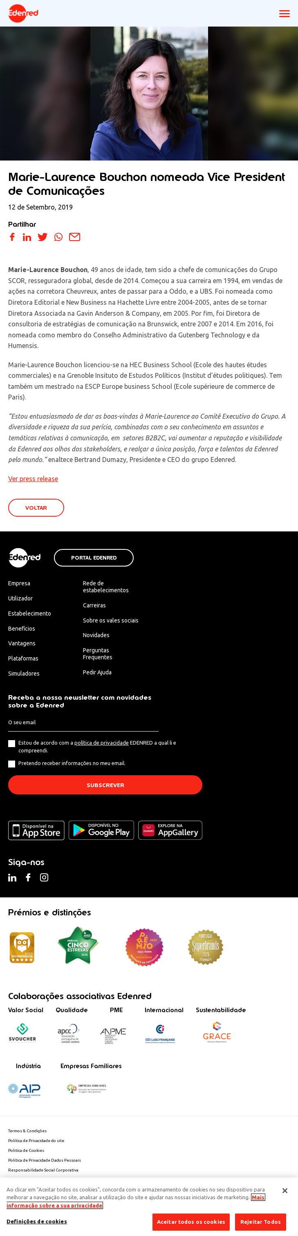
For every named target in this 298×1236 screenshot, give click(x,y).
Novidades (96, 635)
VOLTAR (36, 507)
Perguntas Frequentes (97, 653)
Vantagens (22, 643)
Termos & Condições (27, 1131)
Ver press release (33, 478)
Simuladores (24, 673)
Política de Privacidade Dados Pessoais (44, 1160)
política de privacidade (101, 742)
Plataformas (23, 658)
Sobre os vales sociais (111, 620)
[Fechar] (285, 1191)
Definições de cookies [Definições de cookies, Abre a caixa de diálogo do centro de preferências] (37, 1221)
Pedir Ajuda (97, 672)
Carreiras (94, 605)
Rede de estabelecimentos (106, 586)
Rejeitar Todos (260, 1222)
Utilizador (20, 598)
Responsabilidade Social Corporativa (43, 1170)
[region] (149, 1207)
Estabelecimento (29, 613)
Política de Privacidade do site (36, 1140)
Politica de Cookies (26, 1150)
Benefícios (21, 628)
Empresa (19, 583)
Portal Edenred (94, 558)
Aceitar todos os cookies (191, 1222)
